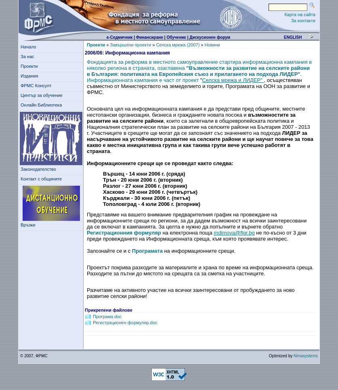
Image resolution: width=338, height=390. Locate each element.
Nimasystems (306, 356)
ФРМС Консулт (37, 85)
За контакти (303, 20)
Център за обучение (43, 95)
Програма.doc (107, 316)
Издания (31, 75)
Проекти (30, 66)
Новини (212, 44)
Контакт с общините (41, 178)
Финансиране (149, 37)
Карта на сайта (299, 14)
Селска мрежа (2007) (177, 44)
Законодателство (38, 169)
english (293, 37)
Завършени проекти (130, 44)
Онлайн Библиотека (41, 105)
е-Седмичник (120, 37)
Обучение (176, 37)
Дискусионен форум (209, 37)
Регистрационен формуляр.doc (125, 322)
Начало (28, 46)
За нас (29, 56)
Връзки (29, 224)
